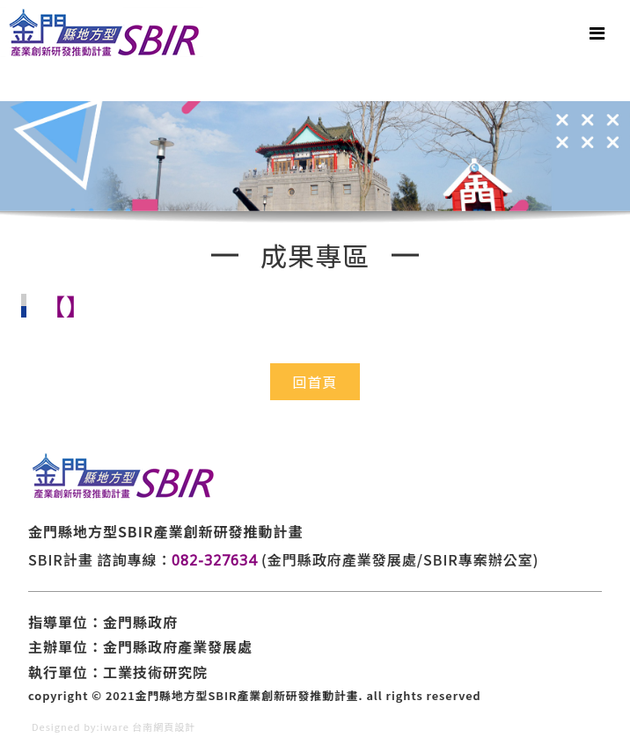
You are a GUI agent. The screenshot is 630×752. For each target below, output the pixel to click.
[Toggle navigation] (597, 33)
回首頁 (314, 381)
